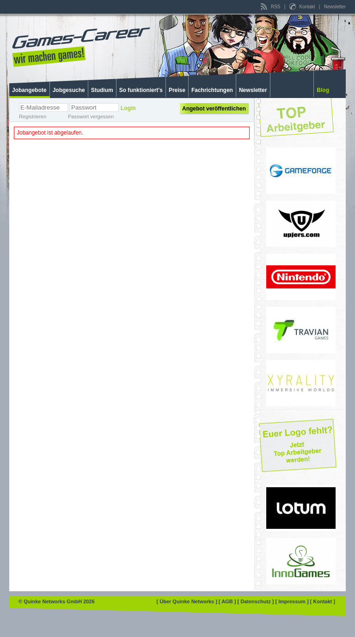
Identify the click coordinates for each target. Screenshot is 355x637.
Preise (177, 90)
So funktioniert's (141, 90)
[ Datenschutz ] (256, 601)
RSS (271, 6)
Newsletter (335, 6)
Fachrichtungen (212, 90)
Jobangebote (29, 90)
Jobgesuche (69, 90)
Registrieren (32, 116)
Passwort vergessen (91, 116)
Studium (102, 90)
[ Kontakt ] (322, 601)
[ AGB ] (228, 601)
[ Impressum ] (292, 601)
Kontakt (302, 6)
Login (128, 108)
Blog (323, 90)
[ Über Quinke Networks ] (188, 601)
